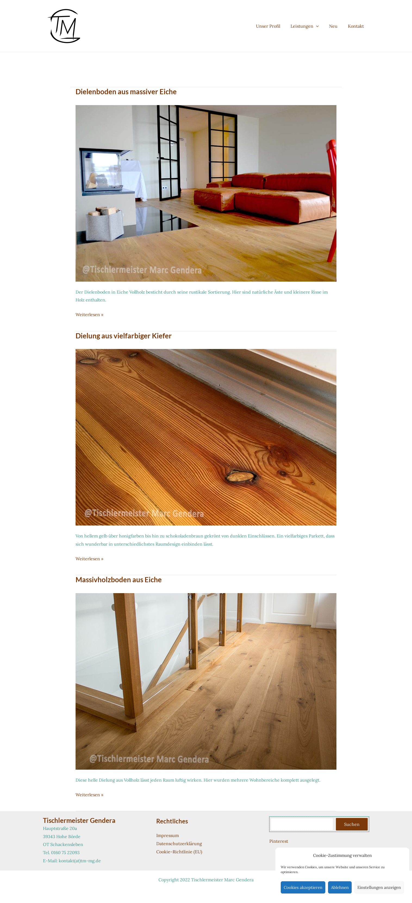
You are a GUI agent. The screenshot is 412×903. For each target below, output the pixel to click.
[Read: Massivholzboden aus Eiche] (206, 681)
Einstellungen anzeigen (379, 887)
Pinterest (278, 841)
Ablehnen (340, 887)
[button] (320, 26)
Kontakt (357, 26)
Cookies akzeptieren (303, 887)
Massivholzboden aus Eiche (119, 579)
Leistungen (309, 26)
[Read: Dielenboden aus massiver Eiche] (206, 193)
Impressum (167, 835)
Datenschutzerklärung (179, 843)
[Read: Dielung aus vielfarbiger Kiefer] (206, 436)
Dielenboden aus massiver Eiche (126, 91)
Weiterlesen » (89, 315)
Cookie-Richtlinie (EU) (179, 851)
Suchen (352, 824)
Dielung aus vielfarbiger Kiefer (124, 335)
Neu (336, 26)
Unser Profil (274, 26)
